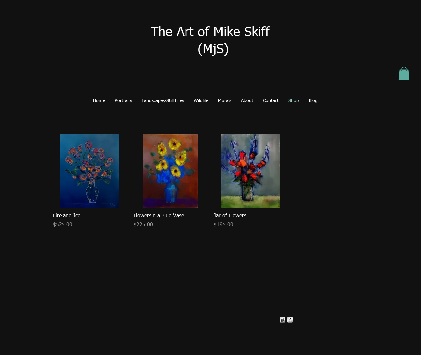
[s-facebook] (290, 320)
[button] (403, 73)
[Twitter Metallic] (282, 320)
